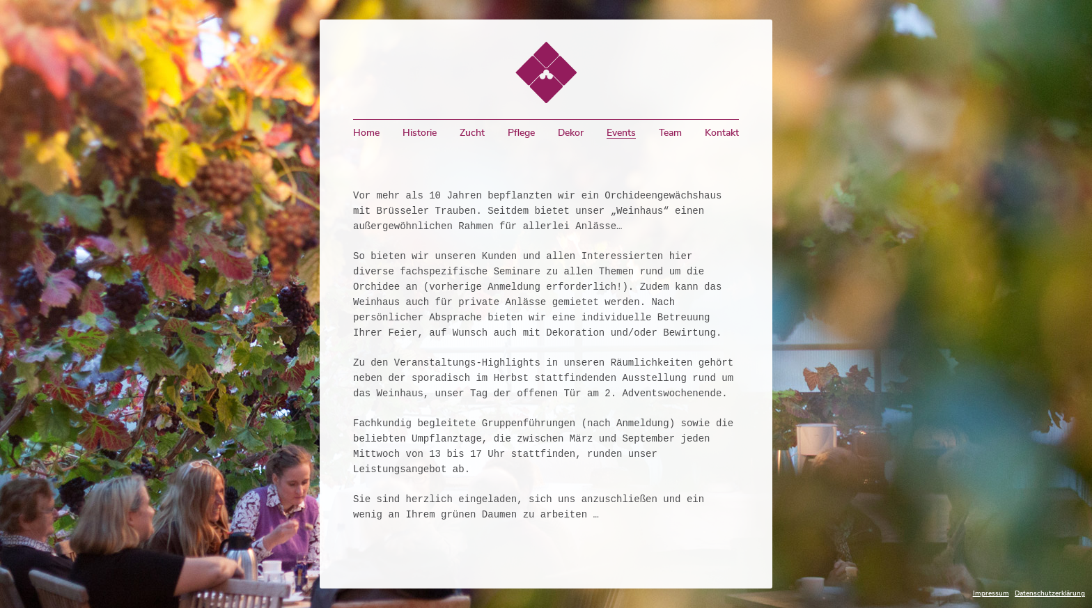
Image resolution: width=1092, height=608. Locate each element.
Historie (420, 133)
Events (621, 133)
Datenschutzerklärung (1050, 593)
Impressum (991, 593)
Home (366, 133)
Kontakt (722, 133)
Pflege (521, 133)
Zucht (472, 133)
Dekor (571, 133)
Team (670, 133)
